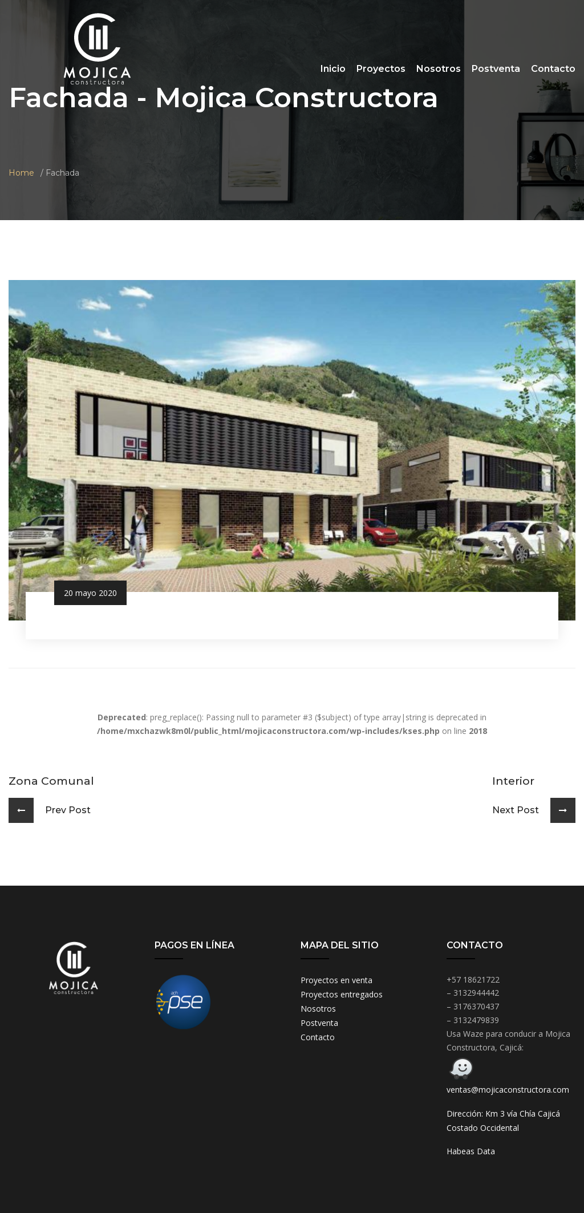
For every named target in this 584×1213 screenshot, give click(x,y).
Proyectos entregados (342, 994)
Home (21, 173)
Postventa (496, 68)
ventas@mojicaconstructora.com (508, 1089)
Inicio (333, 68)
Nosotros (438, 68)
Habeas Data (471, 1151)
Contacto (553, 68)
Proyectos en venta (336, 980)
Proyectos (380, 68)
